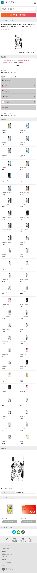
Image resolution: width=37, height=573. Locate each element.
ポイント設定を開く (18, 15)
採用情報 (4, 551)
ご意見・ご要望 (5, 548)
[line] (18, 532)
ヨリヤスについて (6, 546)
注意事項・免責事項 (7, 554)
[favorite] (34, 24)
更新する (18, 65)
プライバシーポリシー (7, 557)
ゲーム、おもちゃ (11, 20)
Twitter (3, 565)
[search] (34, 9)
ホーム (3, 20)
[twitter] (14, 532)
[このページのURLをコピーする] (23, 532)
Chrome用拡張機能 (6, 562)
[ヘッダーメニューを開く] (34, 3)
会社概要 (4, 559)
